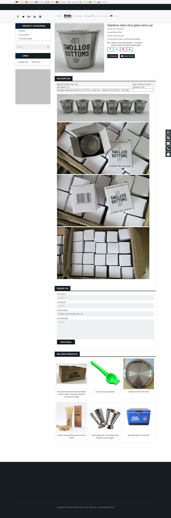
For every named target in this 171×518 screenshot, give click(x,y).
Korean (84, 2)
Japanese (73, 2)
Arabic (93, 2)
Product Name (62, 324)
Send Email (127, 69)
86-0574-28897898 (24, 6)
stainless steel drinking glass (122, 55)
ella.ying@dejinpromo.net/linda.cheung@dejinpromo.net (57, 6)
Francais (40, 2)
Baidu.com (36, 75)
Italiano (51, 2)
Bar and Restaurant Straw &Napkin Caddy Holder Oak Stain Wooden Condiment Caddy (71, 409)
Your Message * (63, 332)
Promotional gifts (25, 51)
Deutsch (20, 2)
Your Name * (62, 307)
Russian (102, 2)
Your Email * (61, 315)
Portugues (62, 2)
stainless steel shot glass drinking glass (126, 58)
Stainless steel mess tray (138, 407)
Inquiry (112, 69)
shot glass (138, 55)
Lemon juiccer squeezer (105, 407)
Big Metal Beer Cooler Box (139, 451)
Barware (22, 44)
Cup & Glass (24, 47)
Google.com (23, 75)
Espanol (30, 2)
